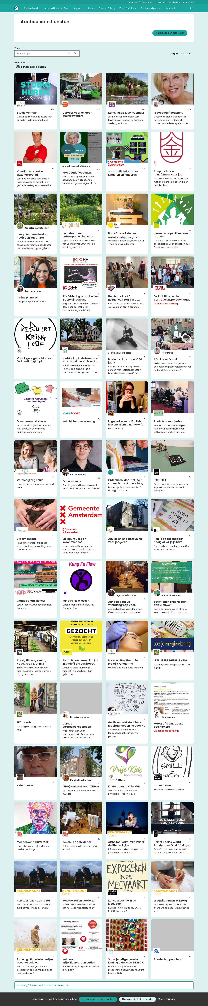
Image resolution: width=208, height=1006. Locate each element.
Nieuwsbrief (134, 2)
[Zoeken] (191, 8)
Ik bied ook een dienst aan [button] (169, 33)
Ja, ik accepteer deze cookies (98, 999)
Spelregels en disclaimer (154, 2)
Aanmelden (188, 2)
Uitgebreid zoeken (180, 53)
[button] (31, 8)
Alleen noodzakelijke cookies (137, 999)
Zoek (17, 48)
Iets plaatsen (174, 2)
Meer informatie (167, 999)
